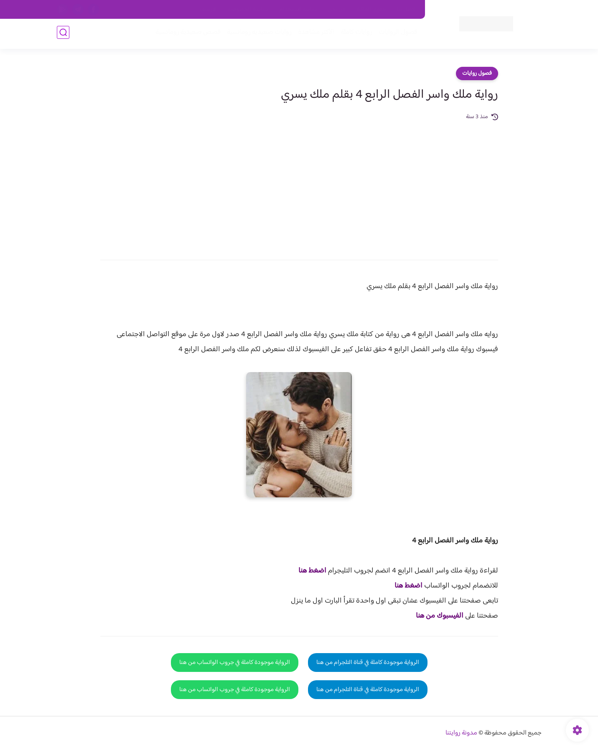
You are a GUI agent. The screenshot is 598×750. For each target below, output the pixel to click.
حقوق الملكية (371, 10)
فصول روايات (477, 73)
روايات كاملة (355, 34)
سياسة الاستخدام (298, 10)
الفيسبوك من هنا (439, 616)
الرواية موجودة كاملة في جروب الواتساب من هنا (234, 662)
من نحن (337, 10)
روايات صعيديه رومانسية (258, 34)
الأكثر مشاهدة (315, 34)
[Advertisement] (299, 184)
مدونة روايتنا (461, 733)
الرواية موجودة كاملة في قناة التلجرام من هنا (367, 662)
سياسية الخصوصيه (248, 10)
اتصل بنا (406, 10)
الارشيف (208, 10)
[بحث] (63, 34)
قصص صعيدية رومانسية (186, 34)
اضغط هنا (312, 571)
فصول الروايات (396, 34)
